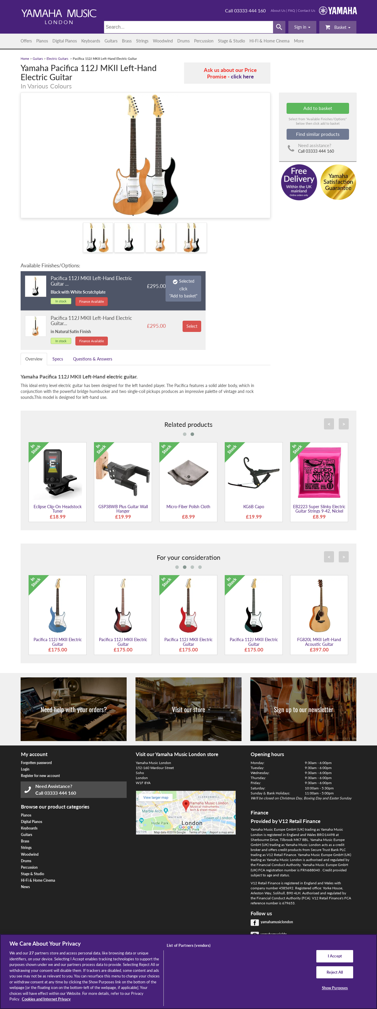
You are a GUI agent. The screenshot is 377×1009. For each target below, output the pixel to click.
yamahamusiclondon (277, 922)
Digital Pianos (64, 40)
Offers (26, 40)
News (25, 887)
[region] (188, 971)
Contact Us (306, 10)
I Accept (335, 956)
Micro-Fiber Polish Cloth (188, 506)
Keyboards (90, 40)
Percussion (204, 40)
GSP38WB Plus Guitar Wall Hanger (123, 508)
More (299, 40)
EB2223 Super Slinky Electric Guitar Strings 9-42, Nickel (319, 508)
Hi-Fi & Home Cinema (269, 40)
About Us (278, 10)
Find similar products (318, 134)
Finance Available (91, 301)
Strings (142, 40)
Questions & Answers (92, 358)
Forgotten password (36, 763)
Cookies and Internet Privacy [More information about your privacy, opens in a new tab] (46, 999)
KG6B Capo (253, 506)
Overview (33, 358)
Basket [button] (337, 27)
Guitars (111, 40)
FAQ (291, 10)
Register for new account (40, 775)
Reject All (335, 972)
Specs (57, 358)
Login (25, 769)
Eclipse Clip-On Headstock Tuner (58, 508)
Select (191, 326)
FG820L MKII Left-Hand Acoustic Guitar (319, 641)
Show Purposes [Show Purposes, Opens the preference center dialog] (335, 988)
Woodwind (163, 40)
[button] (302, 27)
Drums (183, 40)
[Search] (188, 27)
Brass (127, 40)
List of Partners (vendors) (189, 945)
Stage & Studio (231, 40)
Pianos (42, 40)
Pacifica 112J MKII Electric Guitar (58, 641)
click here (242, 76)
